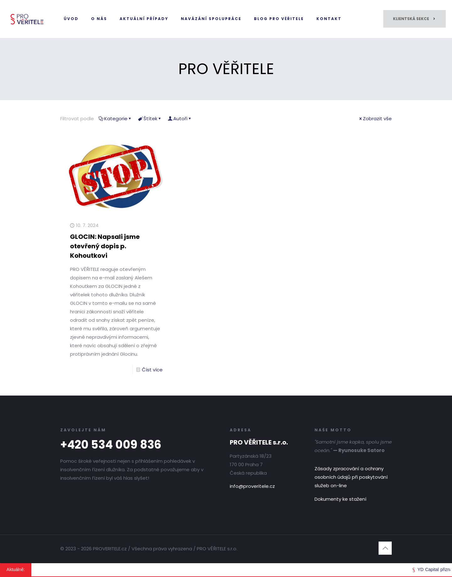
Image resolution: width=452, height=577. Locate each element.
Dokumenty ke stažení (340, 499)
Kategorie (115, 118)
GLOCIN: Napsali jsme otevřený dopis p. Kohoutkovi (105, 246)
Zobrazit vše (375, 118)
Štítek (150, 118)
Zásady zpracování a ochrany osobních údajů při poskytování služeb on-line (351, 477)
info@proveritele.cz (252, 486)
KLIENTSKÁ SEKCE (414, 18)
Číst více (152, 369)
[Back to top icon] (385, 548)
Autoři (180, 118)
